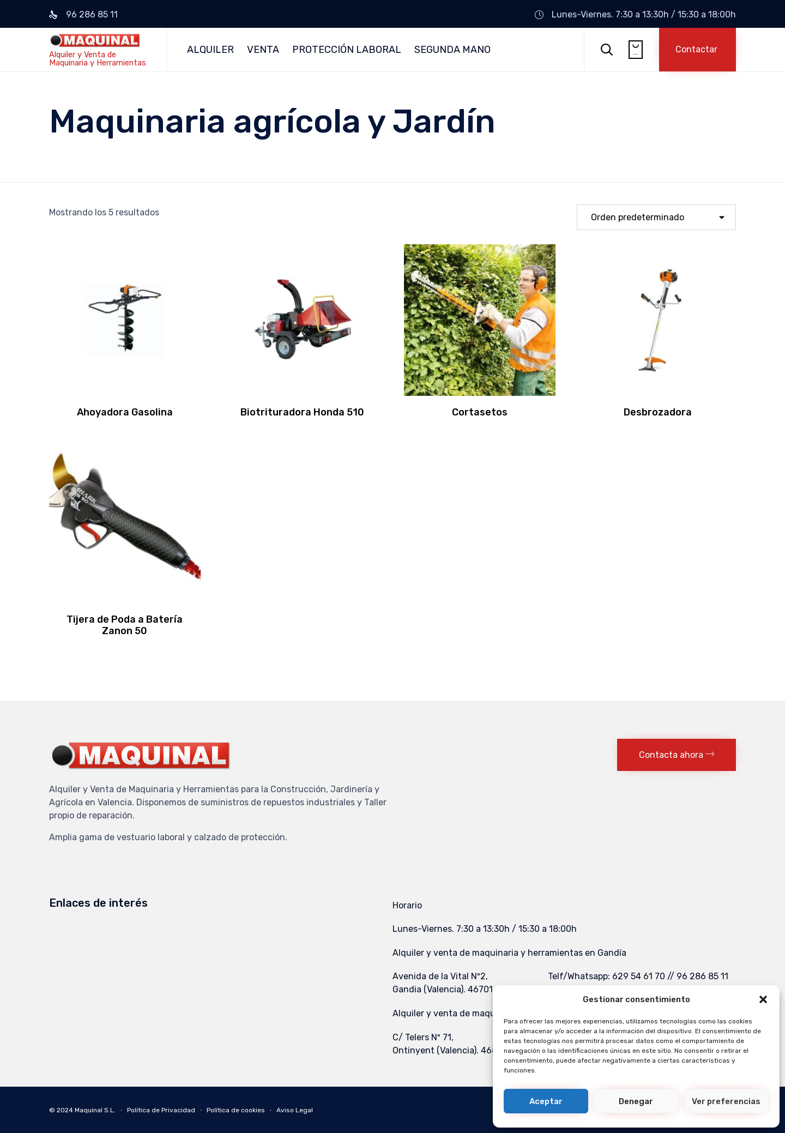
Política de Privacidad (161, 1110)
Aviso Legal (294, 1110)
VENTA (263, 50)
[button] (763, 999)
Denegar (636, 1101)
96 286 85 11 (92, 14)
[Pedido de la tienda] (656, 217)
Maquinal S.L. (95, 1110)
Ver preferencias (726, 1101)
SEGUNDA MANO (452, 50)
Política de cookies (236, 1110)
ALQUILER (210, 50)
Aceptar (546, 1101)
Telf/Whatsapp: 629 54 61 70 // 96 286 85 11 (638, 976)
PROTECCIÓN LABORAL (346, 50)
